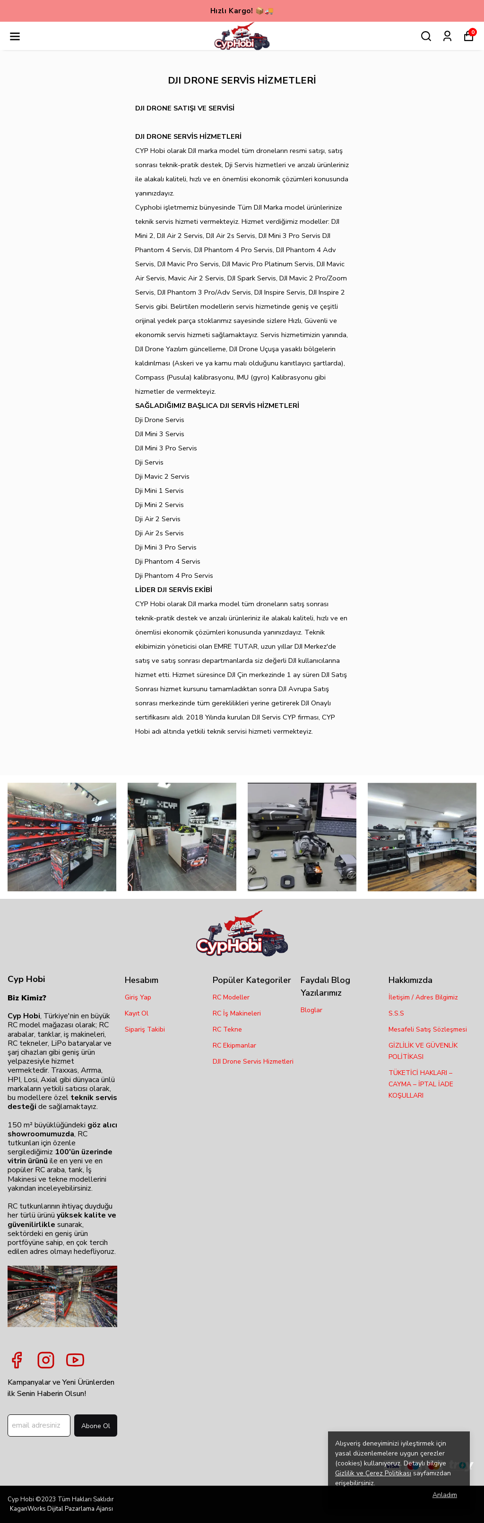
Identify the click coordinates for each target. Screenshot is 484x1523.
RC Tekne (227, 1029)
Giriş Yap (138, 997)
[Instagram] (46, 1360)
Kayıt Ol (136, 1013)
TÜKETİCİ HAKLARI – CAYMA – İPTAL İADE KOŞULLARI (421, 1084)
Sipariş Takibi (145, 1029)
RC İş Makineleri (237, 1013)
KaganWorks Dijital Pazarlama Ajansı (61, 1509)
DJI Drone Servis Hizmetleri (253, 1061)
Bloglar (311, 1010)
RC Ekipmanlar (234, 1045)
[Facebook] (17, 1360)
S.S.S (396, 1013)
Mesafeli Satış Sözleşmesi (428, 1029)
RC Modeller (231, 997)
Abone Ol (95, 1425)
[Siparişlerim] (447, 36)
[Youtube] (75, 1360)
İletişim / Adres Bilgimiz (423, 997)
